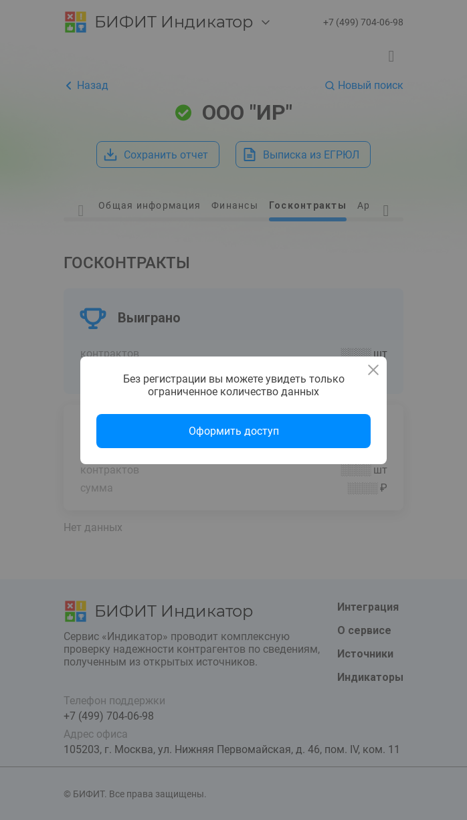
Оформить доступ (234, 431)
